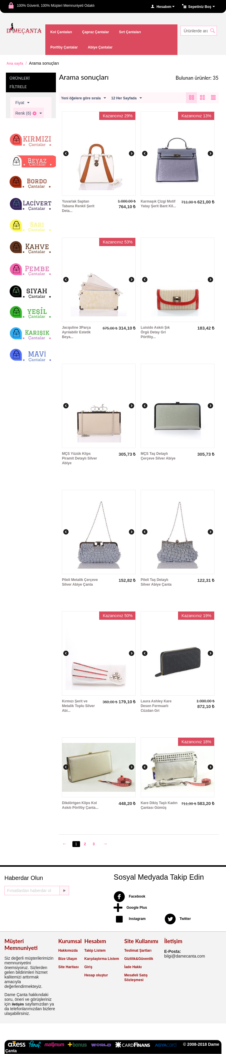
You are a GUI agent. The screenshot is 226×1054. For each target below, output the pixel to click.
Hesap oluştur (96, 975)
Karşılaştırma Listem (101, 959)
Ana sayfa (14, 63)
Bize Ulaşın (67, 959)
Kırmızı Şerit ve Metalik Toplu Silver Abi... (78, 706)
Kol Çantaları (61, 32)
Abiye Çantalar (100, 47)
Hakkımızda (68, 950)
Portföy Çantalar (64, 47)
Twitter (177, 919)
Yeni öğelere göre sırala (83, 98)
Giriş (88, 967)
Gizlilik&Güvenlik (138, 959)
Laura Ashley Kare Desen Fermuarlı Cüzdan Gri (156, 706)
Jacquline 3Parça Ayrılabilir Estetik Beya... (76, 332)
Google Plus (130, 907)
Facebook (129, 896)
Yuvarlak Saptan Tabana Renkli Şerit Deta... (78, 206)
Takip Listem (95, 950)
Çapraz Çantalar (95, 32)
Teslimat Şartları (137, 950)
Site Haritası (68, 967)
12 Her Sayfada (126, 98)
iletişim (18, 1004)
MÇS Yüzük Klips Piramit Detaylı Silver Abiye (79, 458)
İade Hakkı (133, 967)
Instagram (130, 919)
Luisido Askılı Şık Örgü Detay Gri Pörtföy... (155, 332)
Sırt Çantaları (130, 32)
